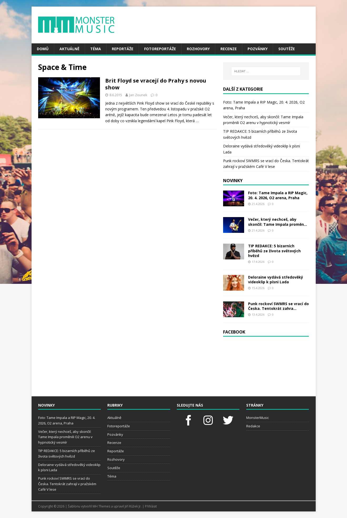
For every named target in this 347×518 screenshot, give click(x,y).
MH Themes (101, 506)
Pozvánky (258, 48)
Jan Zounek (138, 95)
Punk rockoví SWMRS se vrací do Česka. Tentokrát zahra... (278, 306)
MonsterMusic (257, 417)
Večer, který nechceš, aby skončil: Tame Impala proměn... (277, 222)
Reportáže (122, 48)
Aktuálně (69, 48)
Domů (43, 48)
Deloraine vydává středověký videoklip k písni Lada (275, 279)
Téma (95, 48)
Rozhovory (198, 48)
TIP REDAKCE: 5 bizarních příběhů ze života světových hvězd (274, 250)
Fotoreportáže (160, 48)
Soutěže (286, 48)
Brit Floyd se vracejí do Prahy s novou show (155, 84)
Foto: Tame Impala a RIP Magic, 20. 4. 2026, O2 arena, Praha (278, 195)
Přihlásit (151, 506)
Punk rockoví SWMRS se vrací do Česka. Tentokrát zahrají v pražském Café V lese (67, 484)
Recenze (228, 48)
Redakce (253, 426)
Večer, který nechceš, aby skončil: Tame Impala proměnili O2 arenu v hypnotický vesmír (65, 437)
